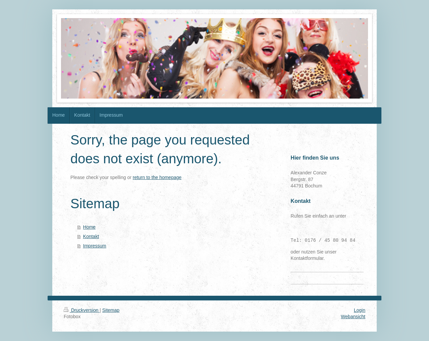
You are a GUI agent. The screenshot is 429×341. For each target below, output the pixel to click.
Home (89, 227)
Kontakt (91, 236)
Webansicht (353, 316)
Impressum (94, 245)
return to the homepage (157, 177)
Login (359, 310)
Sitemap (110, 310)
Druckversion (82, 310)
